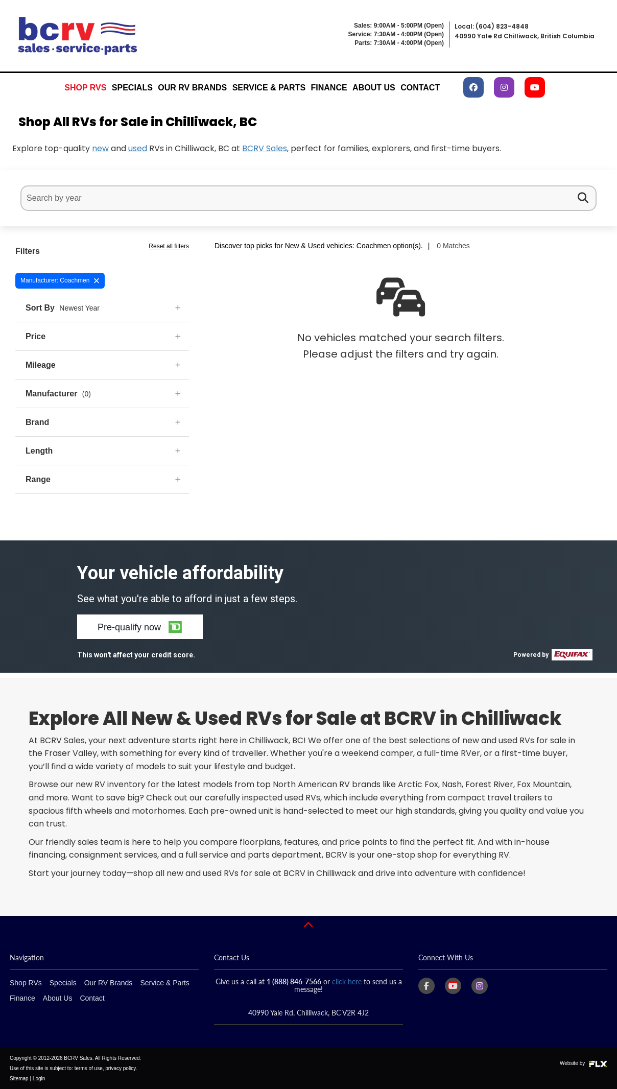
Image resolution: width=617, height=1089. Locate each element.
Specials (132, 87)
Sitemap (19, 1078)
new (100, 148)
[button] (140, 626)
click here (347, 981)
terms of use (89, 1068)
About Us (373, 87)
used (137, 148)
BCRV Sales (264, 148)
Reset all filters (169, 246)
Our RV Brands (192, 87)
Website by (583, 1063)
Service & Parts (268, 87)
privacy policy (120, 1068)
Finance (329, 87)
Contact (420, 87)
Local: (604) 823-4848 (492, 26)
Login (39, 1078)
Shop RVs (85, 87)
